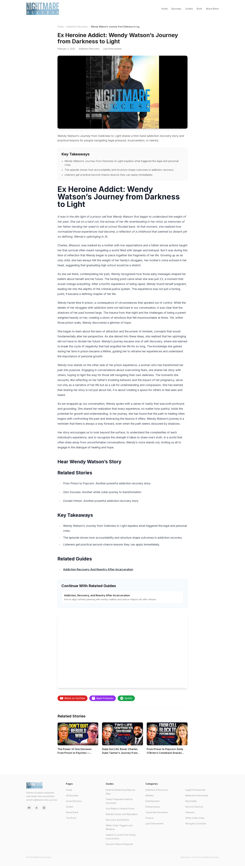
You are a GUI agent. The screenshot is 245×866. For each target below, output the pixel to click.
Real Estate (191, 801)
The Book (71, 818)
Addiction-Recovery (77, 26)
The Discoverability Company (205, 857)
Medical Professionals (196, 795)
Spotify (126, 698)
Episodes (176, 8)
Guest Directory (74, 801)
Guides (189, 8)
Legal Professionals (195, 790)
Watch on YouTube (72, 698)
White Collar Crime (194, 818)
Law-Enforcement (112, 48)
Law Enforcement (154, 823)
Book (199, 8)
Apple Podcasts (102, 698)
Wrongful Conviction (195, 823)
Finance (149, 818)
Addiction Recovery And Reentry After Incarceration (98, 569)
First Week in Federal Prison (120, 808)
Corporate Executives (156, 812)
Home (164, 8)
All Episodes (72, 795)
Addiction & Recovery (156, 790)
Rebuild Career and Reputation (122, 814)
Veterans (190, 812)
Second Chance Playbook (119, 844)
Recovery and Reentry (117, 819)
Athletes (149, 795)
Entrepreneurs (152, 806)
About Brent (212, 8)
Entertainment (152, 801)
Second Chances (194, 806)
